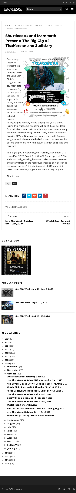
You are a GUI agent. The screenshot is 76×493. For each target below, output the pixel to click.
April (10, 437)
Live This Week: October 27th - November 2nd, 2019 (34, 380)
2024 (7, 345)
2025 (7, 342)
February (12, 444)
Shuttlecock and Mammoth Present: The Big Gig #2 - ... (36, 408)
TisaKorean (13, 112)
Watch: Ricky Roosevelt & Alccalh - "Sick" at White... (35, 387)
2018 (7, 453)
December (13, 366)
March (11, 441)
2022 (7, 353)
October (12, 373)
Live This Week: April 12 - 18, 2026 (32, 316)
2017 (7, 456)
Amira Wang (61, 129)
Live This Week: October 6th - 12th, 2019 (28, 412)
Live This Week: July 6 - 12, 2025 (31, 302)
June (10, 430)
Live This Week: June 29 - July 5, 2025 (34, 289)
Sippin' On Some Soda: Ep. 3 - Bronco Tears (29, 397)
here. (17, 176)
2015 (7, 463)
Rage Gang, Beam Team (33, 132)
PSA (14, 26)
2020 (7, 360)
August (11, 423)
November (13, 370)
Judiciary (26, 122)
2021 (7, 356)
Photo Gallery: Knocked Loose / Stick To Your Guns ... (35, 390)
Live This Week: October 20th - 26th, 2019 (29, 394)
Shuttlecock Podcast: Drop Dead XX (26, 376)
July (9, 427)
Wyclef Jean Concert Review (22, 404)
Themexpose (16, 489)
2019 (7, 363)
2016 (7, 460)
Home (7, 26)
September (13, 420)
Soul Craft (28, 129)
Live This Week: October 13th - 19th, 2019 (29, 401)
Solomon (11, 132)
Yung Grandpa (25, 135)
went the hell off (33, 139)
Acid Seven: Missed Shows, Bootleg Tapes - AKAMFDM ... (37, 383)
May (9, 434)
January (11, 448)
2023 (7, 349)
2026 (7, 338)
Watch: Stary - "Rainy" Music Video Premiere (30, 415)
